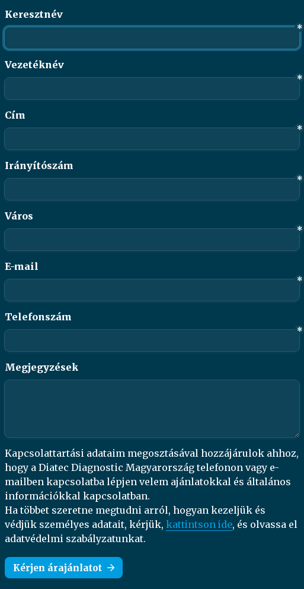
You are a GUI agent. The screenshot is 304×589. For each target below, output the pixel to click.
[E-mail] (152, 290)
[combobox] (152, 340)
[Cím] (152, 138)
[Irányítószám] (152, 189)
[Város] (152, 239)
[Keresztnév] (152, 38)
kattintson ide (199, 524)
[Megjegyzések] (152, 408)
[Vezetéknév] (152, 88)
